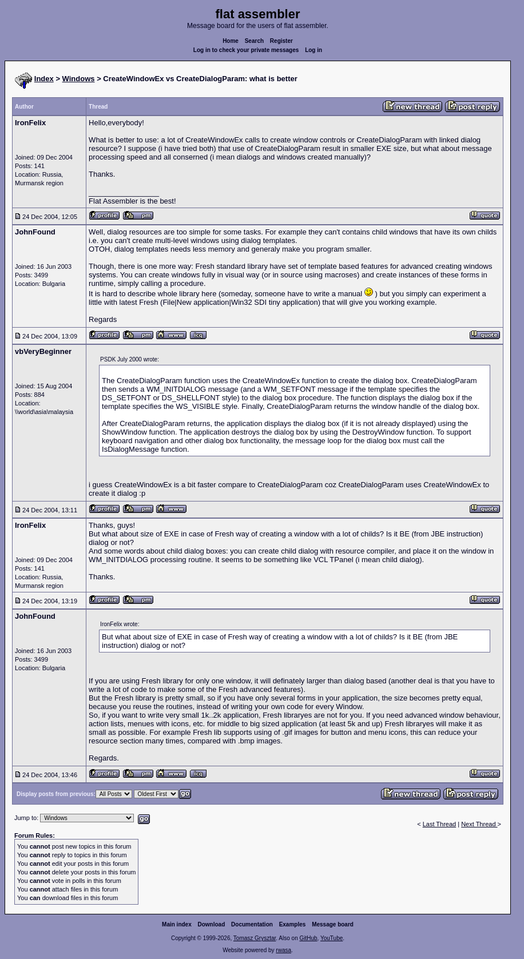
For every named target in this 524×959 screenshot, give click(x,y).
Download (211, 924)
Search (254, 41)
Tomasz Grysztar (254, 938)
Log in (313, 50)
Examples (292, 924)
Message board (333, 924)
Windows (78, 78)
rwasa (283, 950)
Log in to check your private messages (246, 50)
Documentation (252, 924)
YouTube (331, 938)
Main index (177, 924)
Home (231, 41)
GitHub (308, 938)
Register (281, 41)
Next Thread (479, 824)
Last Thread (439, 824)
